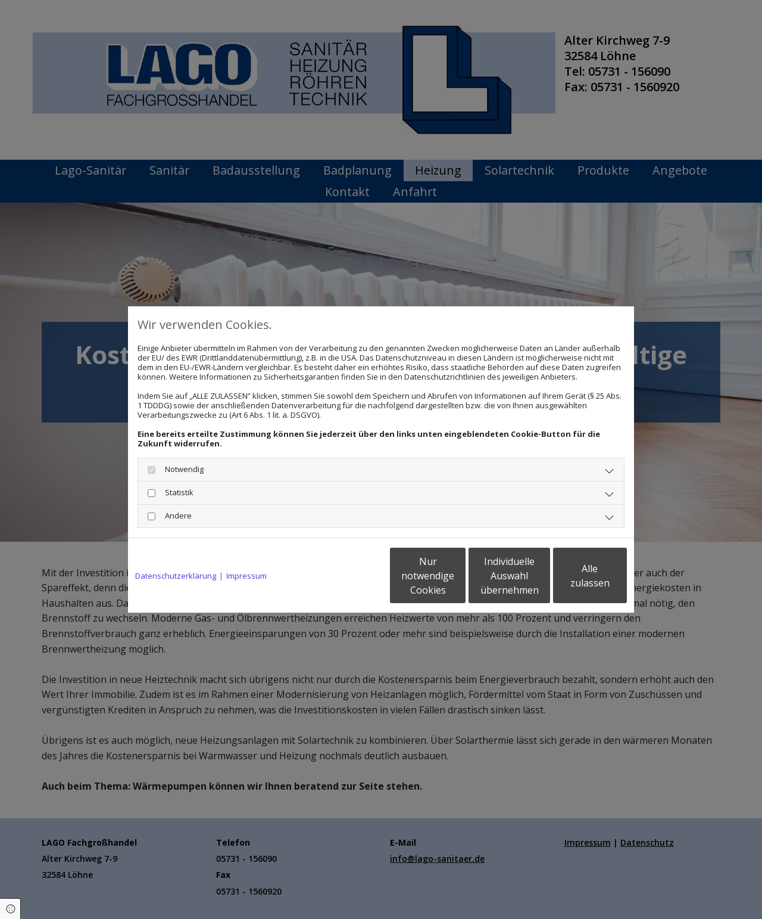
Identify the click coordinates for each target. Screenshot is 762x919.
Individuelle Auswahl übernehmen (459, 576)
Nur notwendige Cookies (345, 575)
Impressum (246, 575)
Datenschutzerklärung (175, 575)
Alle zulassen (572, 575)
